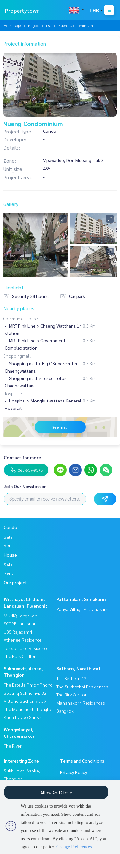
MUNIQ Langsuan (20, 615)
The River (13, 746)
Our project (15, 582)
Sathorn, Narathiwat (78, 668)
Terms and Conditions (82, 761)
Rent (8, 545)
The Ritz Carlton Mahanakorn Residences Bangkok (80, 703)
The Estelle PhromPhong (28, 684)
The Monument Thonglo (27, 709)
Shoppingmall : (17, 356)
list (48, 25)
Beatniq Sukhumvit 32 (25, 693)
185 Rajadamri (18, 632)
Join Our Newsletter (25, 486)
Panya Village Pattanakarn (82, 609)
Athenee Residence (23, 640)
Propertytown (22, 10)
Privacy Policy (73, 772)
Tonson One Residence (26, 648)
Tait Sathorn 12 (71, 678)
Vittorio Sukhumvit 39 (25, 701)
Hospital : (12, 393)
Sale (8, 537)
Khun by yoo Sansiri (23, 717)
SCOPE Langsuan (20, 623)
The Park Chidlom (21, 656)
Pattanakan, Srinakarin (81, 599)
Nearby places (18, 308)
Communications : (20, 318)
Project (33, 25)
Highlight (13, 287)
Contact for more (22, 457)
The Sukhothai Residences (82, 686)
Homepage (12, 25)
